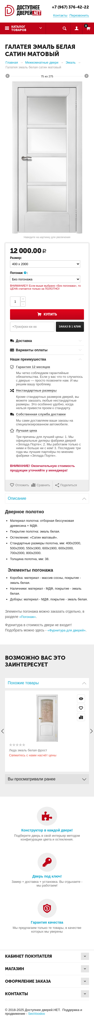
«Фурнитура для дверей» (66, 630)
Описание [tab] (47, 497)
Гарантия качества (47, 922)
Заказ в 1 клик (70, 326)
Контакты (60, 15)
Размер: (16, 258)
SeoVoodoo (36, 1013)
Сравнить (43, 485)
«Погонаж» (27, 617)
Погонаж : (19, 273)
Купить (50, 314)
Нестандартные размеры (36, 390)
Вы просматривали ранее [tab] (47, 777)
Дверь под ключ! (47, 876)
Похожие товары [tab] (47, 681)
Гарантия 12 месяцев (33, 367)
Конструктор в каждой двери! (47, 830)
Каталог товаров (18, 28)
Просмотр (81, 699)
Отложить (22, 485)
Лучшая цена (26, 430)
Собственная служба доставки (41, 414)
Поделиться (66, 485)
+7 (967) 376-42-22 (70, 7)
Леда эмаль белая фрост (28, 750)
